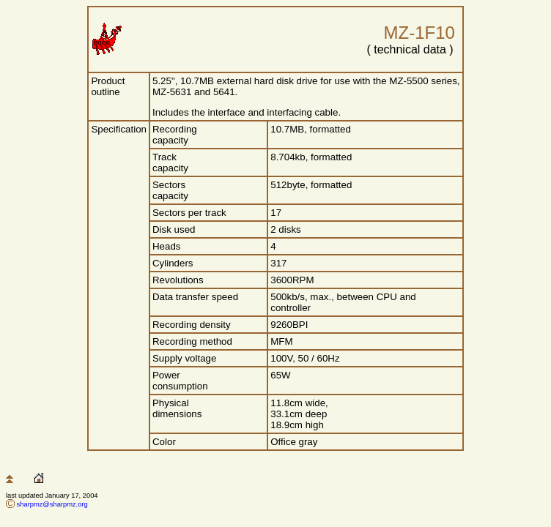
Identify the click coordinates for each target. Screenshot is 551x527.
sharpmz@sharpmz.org (52, 504)
